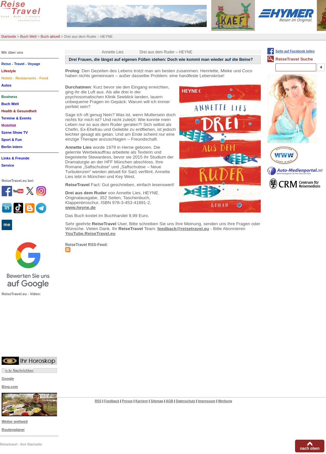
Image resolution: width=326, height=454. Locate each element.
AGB (169, 401)
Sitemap (157, 401)
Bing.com (10, 387)
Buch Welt (28, 36)
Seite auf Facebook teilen (295, 51)
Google (8, 378)
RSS (98, 401)
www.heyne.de (80, 207)
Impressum (206, 401)
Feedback (111, 401)
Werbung (225, 401)
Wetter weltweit (15, 421)
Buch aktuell (50, 36)
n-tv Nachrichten (19, 370)
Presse (127, 401)
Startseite (8, 36)
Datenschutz (185, 401)
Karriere (141, 401)
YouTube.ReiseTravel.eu (90, 233)
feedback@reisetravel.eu (183, 228)
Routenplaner (13, 430)
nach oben (309, 448)
